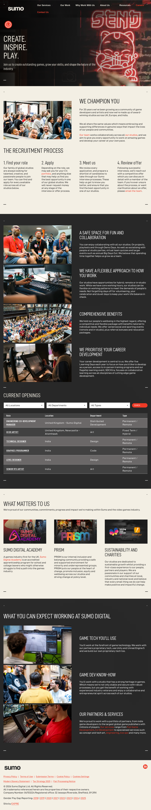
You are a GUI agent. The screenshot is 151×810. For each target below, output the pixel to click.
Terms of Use (26, 776)
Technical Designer (16, 446)
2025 (83, 798)
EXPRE (15, 803)
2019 (42, 798)
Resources (124, 5)
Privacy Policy (10, 776)
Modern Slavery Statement (16, 781)
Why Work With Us (85, 5)
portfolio (46, 173)
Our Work (65, 5)
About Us (105, 5)
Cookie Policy (63, 776)
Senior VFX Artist (15, 474)
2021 (55, 798)
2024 (76, 798)
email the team (133, 191)
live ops (124, 737)
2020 (49, 798)
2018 (35, 798)
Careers (140, 5)
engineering (112, 737)
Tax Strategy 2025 (41, 781)
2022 (62, 798)
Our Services (44, 5)
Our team (84, 140)
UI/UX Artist (12, 437)
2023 (69, 798)
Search (137, 410)
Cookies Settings (81, 776)
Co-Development (104, 735)
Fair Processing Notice (64, 781)
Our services (107, 732)
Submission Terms (45, 776)
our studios (131, 140)
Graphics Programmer (17, 456)
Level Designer (13, 465)
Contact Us (43, 12)
